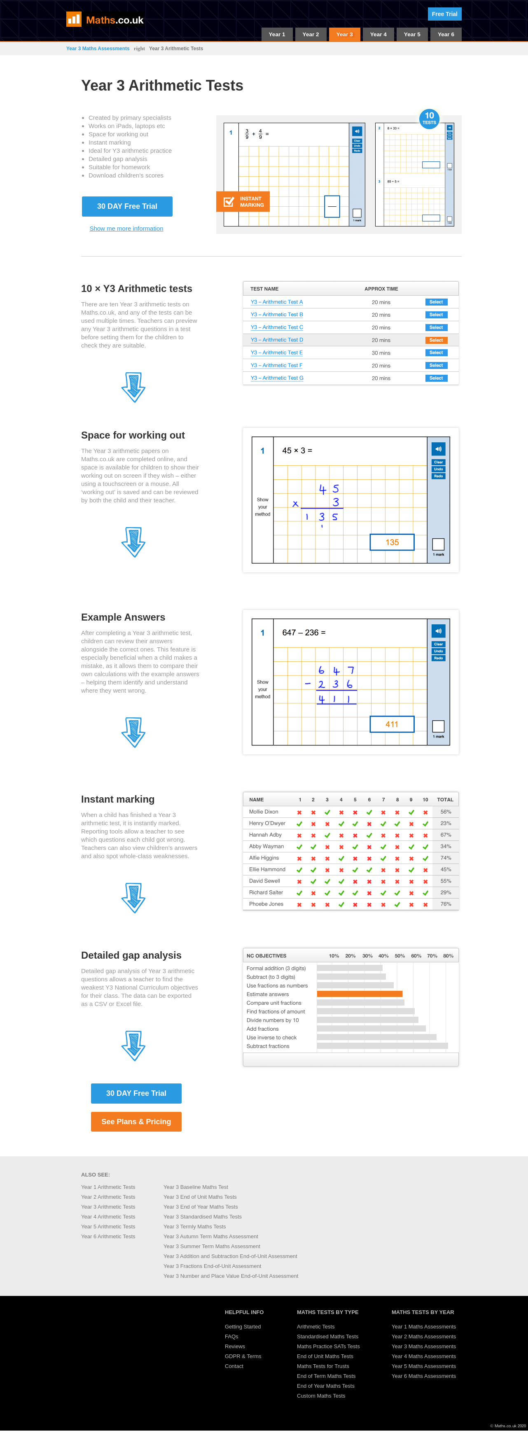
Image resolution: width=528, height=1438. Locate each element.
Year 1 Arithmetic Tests (108, 1187)
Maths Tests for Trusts (323, 1366)
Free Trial (445, 14)
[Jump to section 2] (133, 401)
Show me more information (126, 228)
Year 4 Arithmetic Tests (108, 1217)
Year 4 (378, 34)
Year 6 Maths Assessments (424, 1376)
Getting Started (243, 1327)
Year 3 (344, 34)
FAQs (231, 1336)
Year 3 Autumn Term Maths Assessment (211, 1236)
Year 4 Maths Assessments (424, 1356)
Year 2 (311, 34)
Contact (234, 1366)
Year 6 (446, 34)
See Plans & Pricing (136, 1122)
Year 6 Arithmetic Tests (108, 1236)
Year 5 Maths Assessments (424, 1366)
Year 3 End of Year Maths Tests (201, 1207)
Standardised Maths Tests (327, 1336)
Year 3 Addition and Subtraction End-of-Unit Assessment (230, 1256)
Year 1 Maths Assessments (424, 1327)
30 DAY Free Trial (127, 206)
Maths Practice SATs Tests (328, 1346)
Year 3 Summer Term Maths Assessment (212, 1246)
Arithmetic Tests (316, 1327)
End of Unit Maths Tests (325, 1356)
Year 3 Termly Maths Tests (195, 1226)
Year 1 (277, 34)
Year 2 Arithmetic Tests (108, 1197)
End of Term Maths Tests (326, 1376)
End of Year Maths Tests (326, 1386)
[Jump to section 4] (133, 746)
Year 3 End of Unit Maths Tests (200, 1197)
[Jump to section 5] (133, 911)
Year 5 (412, 34)
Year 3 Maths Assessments (98, 48)
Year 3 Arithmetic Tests (108, 1207)
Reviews (235, 1346)
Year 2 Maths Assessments (424, 1336)
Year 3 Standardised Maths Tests (203, 1217)
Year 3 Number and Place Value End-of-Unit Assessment (231, 1276)
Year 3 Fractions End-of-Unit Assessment (212, 1266)
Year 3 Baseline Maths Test (196, 1187)
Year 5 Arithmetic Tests (108, 1226)
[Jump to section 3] (133, 556)
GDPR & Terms (243, 1356)
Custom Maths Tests (321, 1396)
